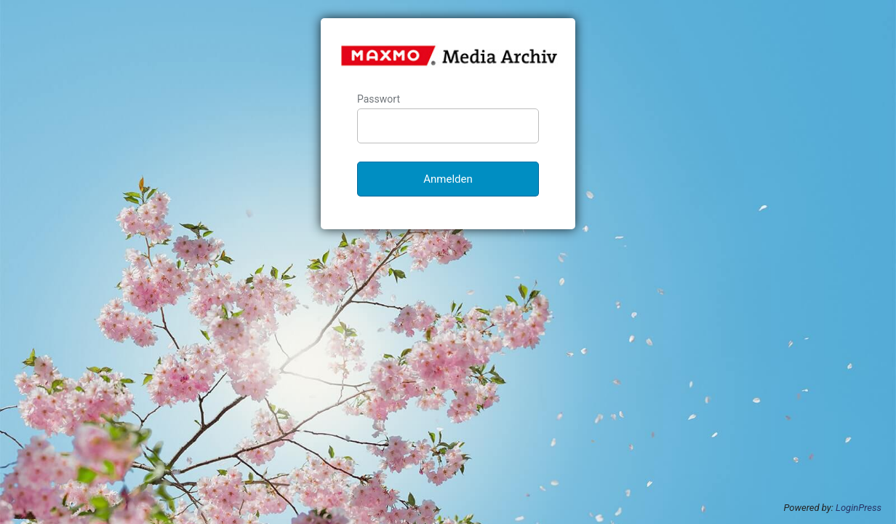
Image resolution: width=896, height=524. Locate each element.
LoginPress (858, 507)
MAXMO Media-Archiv (449, 55)
